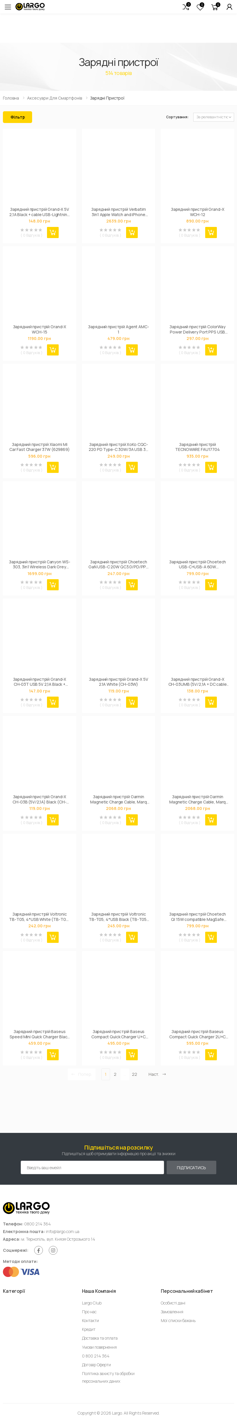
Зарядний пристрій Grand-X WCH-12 (197, 212)
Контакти (90, 1320)
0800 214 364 (37, 1224)
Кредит (88, 1329)
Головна (11, 98)
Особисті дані (173, 1303)
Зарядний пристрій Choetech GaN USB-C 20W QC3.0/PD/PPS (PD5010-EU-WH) (118, 564)
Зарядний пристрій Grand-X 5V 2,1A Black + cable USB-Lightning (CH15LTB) (39, 212)
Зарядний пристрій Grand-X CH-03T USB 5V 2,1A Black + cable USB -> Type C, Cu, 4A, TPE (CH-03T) (39, 682)
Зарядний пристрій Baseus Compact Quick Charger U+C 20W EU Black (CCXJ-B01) (118, 1034)
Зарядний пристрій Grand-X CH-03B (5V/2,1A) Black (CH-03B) (39, 799)
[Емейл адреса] (92, 1167)
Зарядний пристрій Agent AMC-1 (118, 329)
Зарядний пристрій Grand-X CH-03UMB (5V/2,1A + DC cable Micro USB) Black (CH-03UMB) (197, 682)
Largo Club (92, 1303)
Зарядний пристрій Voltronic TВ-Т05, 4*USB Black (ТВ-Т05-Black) (118, 917)
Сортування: (177, 116)
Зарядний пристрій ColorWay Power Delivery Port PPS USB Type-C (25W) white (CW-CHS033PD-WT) (197, 329)
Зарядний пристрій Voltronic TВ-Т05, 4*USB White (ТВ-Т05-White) (39, 917)
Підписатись (191, 1167)
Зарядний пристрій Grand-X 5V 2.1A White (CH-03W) (118, 682)
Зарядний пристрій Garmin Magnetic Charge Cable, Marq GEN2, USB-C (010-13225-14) (118, 799)
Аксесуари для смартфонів (54, 98)
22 (134, 1074)
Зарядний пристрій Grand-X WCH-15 (40, 329)
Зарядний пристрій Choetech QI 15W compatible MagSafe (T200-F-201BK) (197, 917)
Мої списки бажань (178, 1320)
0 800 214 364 (95, 1356)
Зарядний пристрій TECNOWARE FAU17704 (197, 447)
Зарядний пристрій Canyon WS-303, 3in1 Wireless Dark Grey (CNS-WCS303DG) (39, 564)
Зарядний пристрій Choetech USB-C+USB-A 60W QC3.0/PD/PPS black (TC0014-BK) (197, 564)
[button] (186, 6)
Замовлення (172, 1311)
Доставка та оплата (100, 1338)
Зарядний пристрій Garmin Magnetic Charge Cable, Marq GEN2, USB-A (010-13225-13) (197, 799)
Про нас (89, 1311)
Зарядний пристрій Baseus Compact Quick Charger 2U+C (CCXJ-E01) (197, 1034)
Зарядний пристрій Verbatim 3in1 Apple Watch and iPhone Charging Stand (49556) (118, 212)
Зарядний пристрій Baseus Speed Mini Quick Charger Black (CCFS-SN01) (39, 1034)
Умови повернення (99, 1347)
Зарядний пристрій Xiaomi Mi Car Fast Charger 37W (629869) (39, 447)
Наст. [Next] (157, 1074)
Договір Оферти (96, 1364)
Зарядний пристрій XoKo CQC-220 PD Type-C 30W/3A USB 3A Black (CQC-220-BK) (118, 447)
